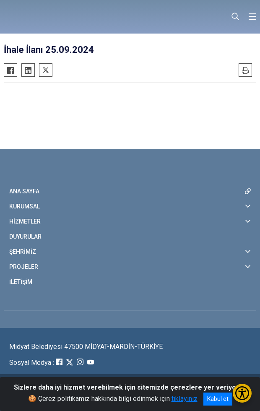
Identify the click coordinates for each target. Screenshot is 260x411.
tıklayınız (185, 399)
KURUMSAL (24, 206)
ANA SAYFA (24, 191)
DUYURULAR (25, 236)
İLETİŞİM (20, 281)
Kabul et (218, 398)
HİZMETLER (25, 221)
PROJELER (23, 266)
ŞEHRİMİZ (22, 251)
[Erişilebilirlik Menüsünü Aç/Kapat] (242, 393)
